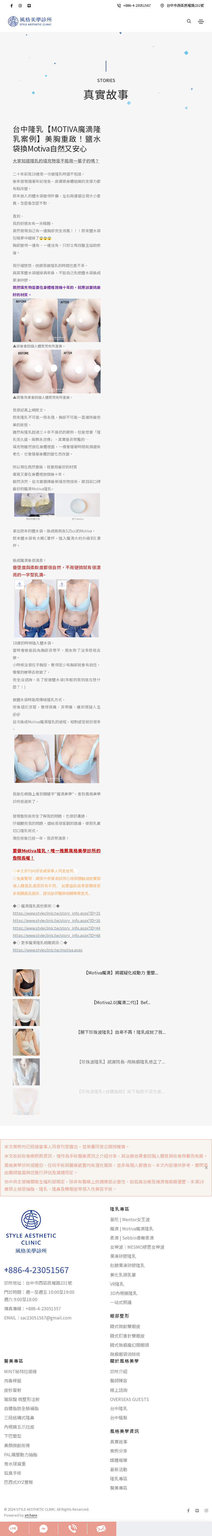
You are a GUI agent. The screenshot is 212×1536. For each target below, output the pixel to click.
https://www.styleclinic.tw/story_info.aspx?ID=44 (56, 928)
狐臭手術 (12, 1473)
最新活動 (118, 1469)
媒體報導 (118, 1460)
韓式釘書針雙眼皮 (127, 1335)
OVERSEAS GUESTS (129, 1399)
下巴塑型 (12, 1436)
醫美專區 (118, 1487)
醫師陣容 (118, 1380)
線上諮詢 (118, 1390)
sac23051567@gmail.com (46, 1317)
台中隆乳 (118, 1408)
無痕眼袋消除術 (125, 1354)
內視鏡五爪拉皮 (19, 1426)
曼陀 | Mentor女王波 (130, 1219)
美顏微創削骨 (17, 1445)
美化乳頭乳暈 (123, 1274)
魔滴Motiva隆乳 (37, 488)
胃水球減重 (15, 1463)
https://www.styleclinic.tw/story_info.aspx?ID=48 (56, 935)
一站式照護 (121, 1302)
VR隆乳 (117, 1284)
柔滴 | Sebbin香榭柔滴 (132, 1237)
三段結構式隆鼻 (19, 1417)
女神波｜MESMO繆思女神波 (137, 1247)
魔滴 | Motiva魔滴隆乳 (131, 1228)
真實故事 (118, 1441)
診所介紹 (118, 1371)
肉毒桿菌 (12, 1380)
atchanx (31, 1515)
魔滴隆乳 (47, 721)
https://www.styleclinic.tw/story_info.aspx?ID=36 (56, 920)
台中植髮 (118, 1417)
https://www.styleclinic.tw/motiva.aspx (47, 950)
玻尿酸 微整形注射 (22, 1399)
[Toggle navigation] (201, 21)
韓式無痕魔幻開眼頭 (129, 1345)
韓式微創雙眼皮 (125, 1326)
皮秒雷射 (12, 1390)
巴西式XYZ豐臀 (18, 1482)
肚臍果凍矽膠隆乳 (127, 1265)
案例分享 (118, 1450)
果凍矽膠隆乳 (123, 1256)
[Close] (206, 1168)
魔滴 (60, 793)
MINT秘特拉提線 (20, 1371)
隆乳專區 (118, 1478)
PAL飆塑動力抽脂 (20, 1454)
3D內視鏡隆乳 (123, 1293)
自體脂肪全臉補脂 (21, 1408)
